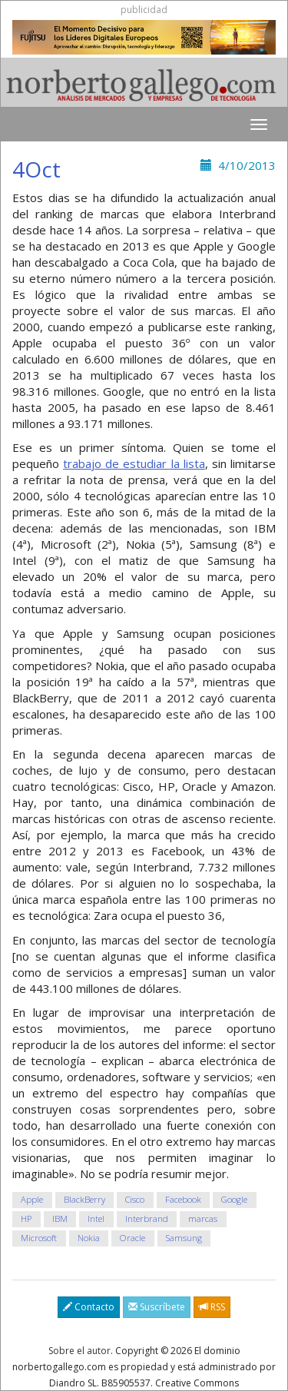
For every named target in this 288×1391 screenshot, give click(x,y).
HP (26, 1219)
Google (234, 1200)
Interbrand (146, 1219)
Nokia (89, 1238)
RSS (212, 1306)
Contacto (88, 1306)
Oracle (132, 1238)
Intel (96, 1219)
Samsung (184, 1238)
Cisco (134, 1200)
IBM (60, 1219)
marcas (202, 1219)
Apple (32, 1200)
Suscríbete (156, 1306)
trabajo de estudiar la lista (134, 463)
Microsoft (39, 1238)
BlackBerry (84, 1200)
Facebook (183, 1200)
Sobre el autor (79, 1350)
